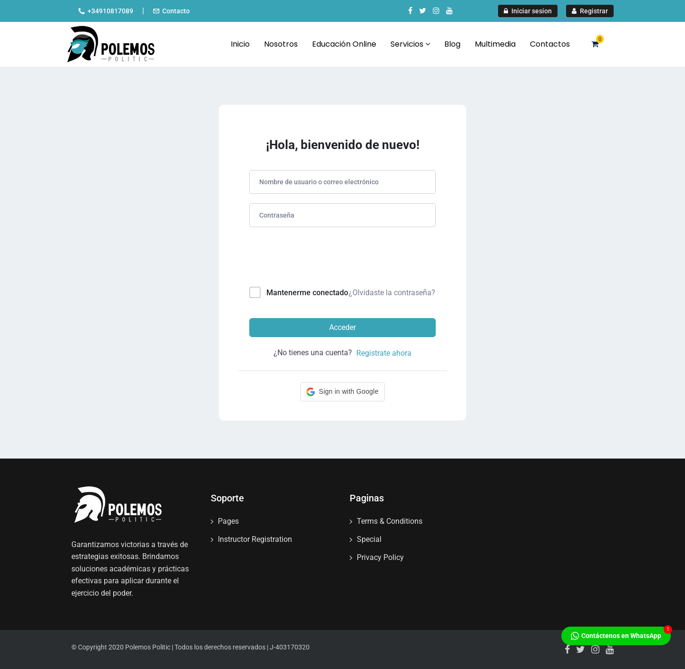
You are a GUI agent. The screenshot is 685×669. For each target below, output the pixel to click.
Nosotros (281, 44)
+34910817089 (110, 11)
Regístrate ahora (383, 353)
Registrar (590, 11)
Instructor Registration (255, 539)
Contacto (176, 11)
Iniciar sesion (528, 11)
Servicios (410, 44)
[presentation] (313, 258)
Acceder (342, 327)
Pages (228, 521)
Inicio (240, 44)
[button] (342, 391)
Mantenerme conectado (307, 292)
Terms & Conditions (389, 521)
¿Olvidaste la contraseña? (392, 292)
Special (369, 539)
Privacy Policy (380, 557)
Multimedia (495, 44)
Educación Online (344, 44)
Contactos (550, 44)
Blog (452, 44)
